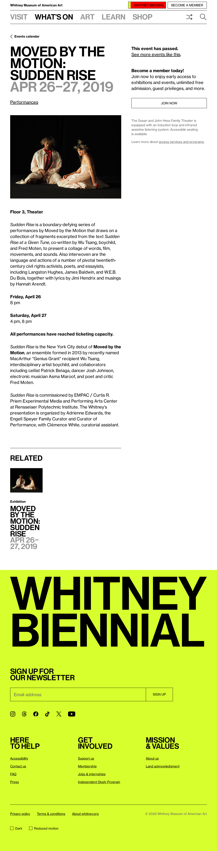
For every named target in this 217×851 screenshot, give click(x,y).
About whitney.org (85, 814)
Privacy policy (20, 814)
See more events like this (155, 54)
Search (203, 17)
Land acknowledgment (162, 766)
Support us (86, 758)
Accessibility (19, 758)
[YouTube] (72, 714)
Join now (169, 103)
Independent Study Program (99, 782)
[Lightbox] (65, 157)
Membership (87, 766)
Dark (16, 828)
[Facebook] (36, 714)
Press (14, 782)
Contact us (18, 766)
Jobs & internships (92, 774)
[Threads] (24, 714)
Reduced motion (43, 828)
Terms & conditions (51, 814)
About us (152, 758)
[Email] (78, 694)
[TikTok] (47, 714)
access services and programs (181, 142)
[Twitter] (59, 714)
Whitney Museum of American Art (36, 5)
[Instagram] (13, 714)
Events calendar (26, 36)
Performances (24, 102)
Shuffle (189, 17)
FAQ (13, 774)
